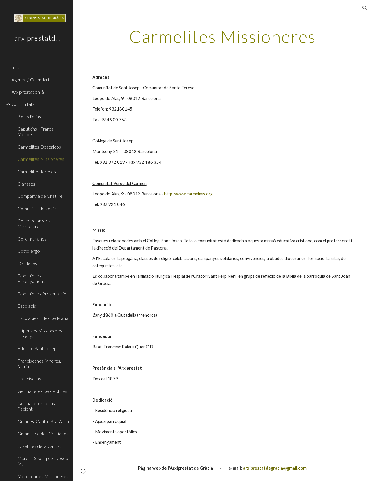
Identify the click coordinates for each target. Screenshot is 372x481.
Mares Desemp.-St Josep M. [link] (42, 460)
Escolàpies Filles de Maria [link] (42, 318)
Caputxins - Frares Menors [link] (35, 131)
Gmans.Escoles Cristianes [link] (42, 433)
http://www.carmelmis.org (188, 193)
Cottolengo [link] (28, 251)
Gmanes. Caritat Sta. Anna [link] (43, 421)
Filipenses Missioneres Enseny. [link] (39, 333)
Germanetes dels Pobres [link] (42, 391)
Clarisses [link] (26, 183)
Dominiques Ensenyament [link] (31, 278)
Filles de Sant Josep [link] (37, 348)
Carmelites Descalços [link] (39, 146)
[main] (222, 36)
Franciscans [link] (29, 378)
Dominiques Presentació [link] (41, 293)
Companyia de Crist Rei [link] (40, 196)
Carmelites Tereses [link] (36, 171)
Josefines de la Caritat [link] (39, 446)
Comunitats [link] (23, 104)
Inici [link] (15, 67)
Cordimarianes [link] (31, 238)
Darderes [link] (27, 263)
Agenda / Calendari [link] (30, 79)
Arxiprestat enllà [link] (28, 92)
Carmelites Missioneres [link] (40, 159)
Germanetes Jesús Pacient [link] (36, 405)
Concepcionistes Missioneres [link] (34, 223)
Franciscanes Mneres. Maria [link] (39, 363)
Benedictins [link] (29, 116)
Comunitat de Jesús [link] (37, 208)
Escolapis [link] (26, 306)
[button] (365, 8)
